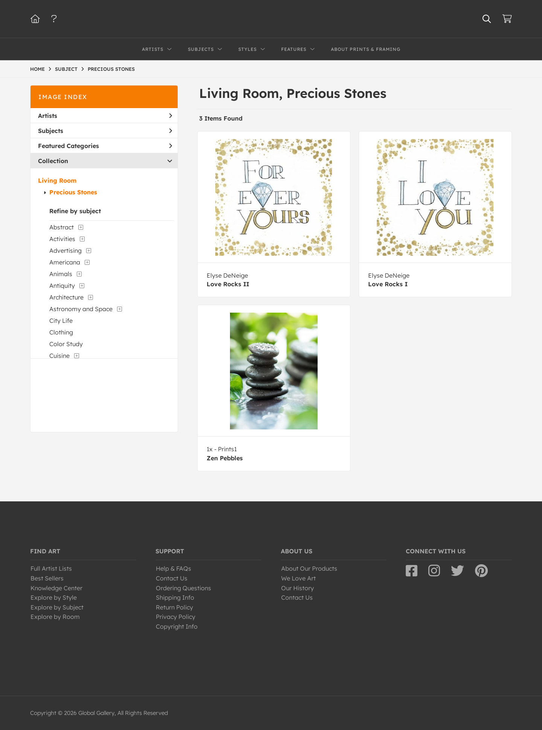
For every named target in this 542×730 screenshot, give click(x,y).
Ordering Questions (183, 588)
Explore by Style (53, 597)
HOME (37, 69)
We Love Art (298, 578)
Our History (297, 588)
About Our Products (309, 568)
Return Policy (174, 607)
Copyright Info (177, 626)
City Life (61, 320)
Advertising (65, 250)
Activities (62, 239)
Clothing (61, 332)
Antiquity (62, 285)
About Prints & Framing (365, 49)
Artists (105, 115)
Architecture (66, 297)
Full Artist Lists (51, 568)
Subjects (105, 130)
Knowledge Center (56, 588)
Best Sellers (47, 578)
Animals (60, 274)
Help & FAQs (173, 568)
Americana (64, 262)
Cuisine (59, 355)
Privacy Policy (175, 616)
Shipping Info (175, 597)
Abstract (61, 227)
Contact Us (171, 578)
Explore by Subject (57, 607)
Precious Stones (73, 192)
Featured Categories (105, 146)
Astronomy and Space (81, 309)
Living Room (57, 180)
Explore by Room (55, 616)
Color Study (66, 344)
